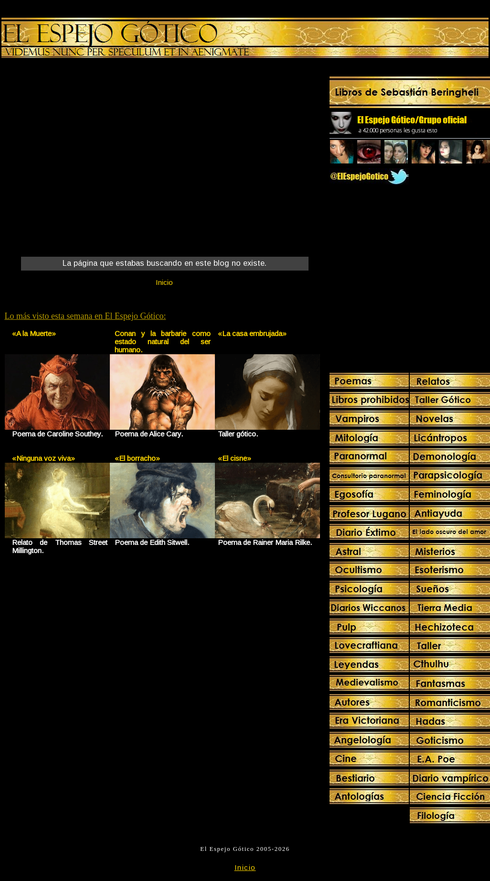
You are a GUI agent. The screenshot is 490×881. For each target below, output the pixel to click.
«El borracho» (137, 458)
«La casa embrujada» (252, 333)
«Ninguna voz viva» (43, 458)
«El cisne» (234, 458)
